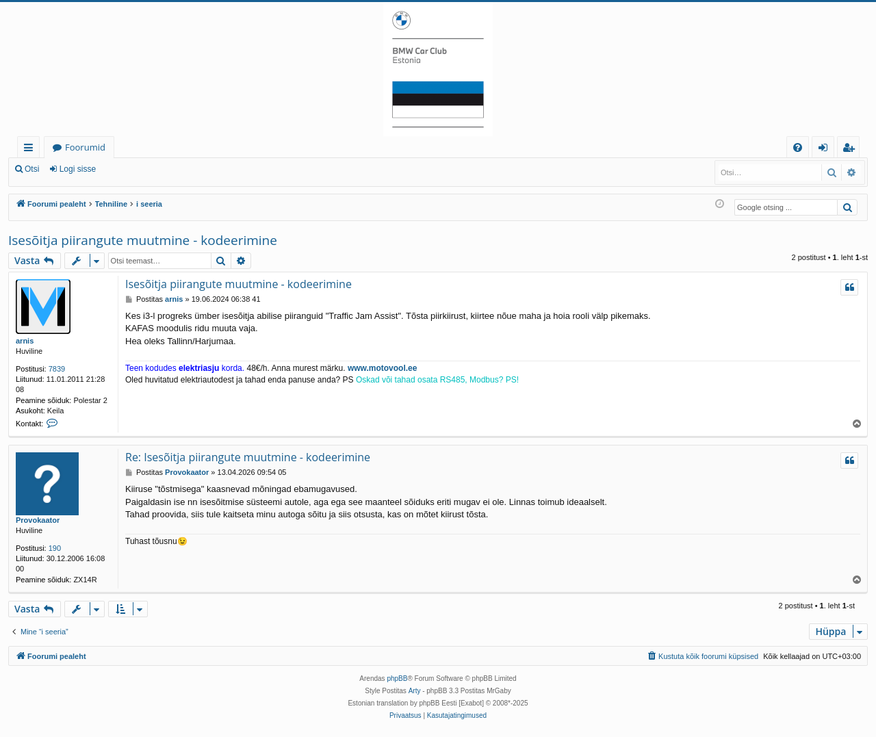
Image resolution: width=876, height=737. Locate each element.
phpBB (397, 678)
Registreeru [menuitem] (851, 149)
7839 (57, 369)
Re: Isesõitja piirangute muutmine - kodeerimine (247, 457)
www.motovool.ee (382, 368)
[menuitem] (797, 147)
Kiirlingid (31, 149)
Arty (415, 691)
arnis (25, 341)
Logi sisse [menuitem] (826, 149)
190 (55, 548)
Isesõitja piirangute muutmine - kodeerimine (142, 240)
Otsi (32, 169)
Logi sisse (78, 169)
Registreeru (137, 169)
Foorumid (85, 147)
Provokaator (38, 520)
